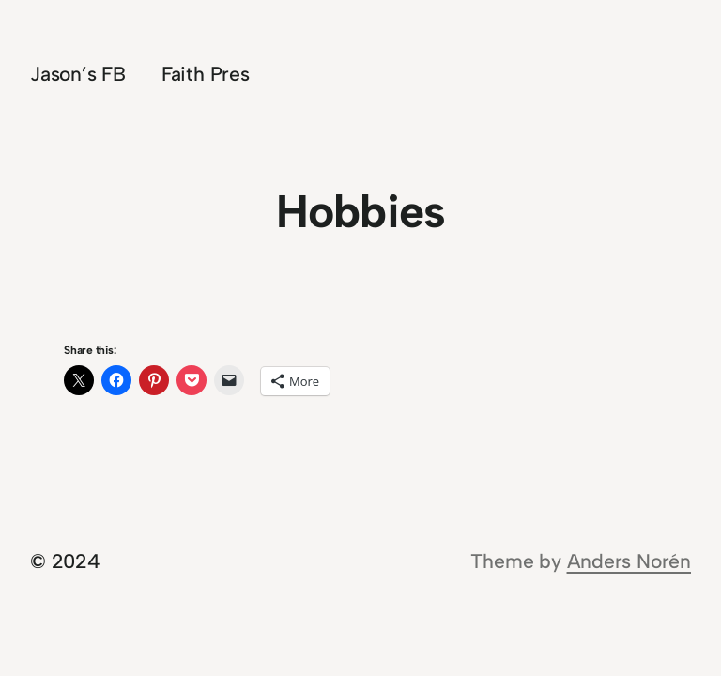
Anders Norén (629, 561)
